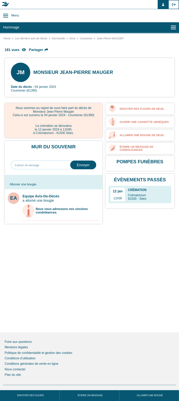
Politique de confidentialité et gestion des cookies (38, 352)
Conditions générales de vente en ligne (31, 363)
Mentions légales (16, 347)
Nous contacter (15, 369)
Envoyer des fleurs (30, 395)
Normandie (58, 38)
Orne (72, 38)
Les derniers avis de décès (31, 38)
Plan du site (13, 374)
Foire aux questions (18, 341)
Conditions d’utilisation (20, 358)
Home (7, 38)
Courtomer (86, 38)
